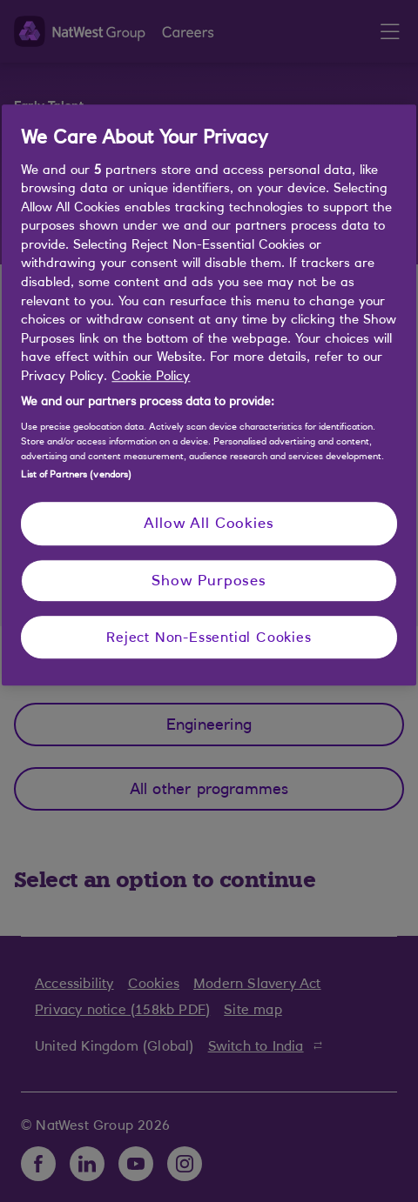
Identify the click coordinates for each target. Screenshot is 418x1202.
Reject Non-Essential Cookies (208, 636)
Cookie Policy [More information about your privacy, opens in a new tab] (150, 375)
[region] (208, 395)
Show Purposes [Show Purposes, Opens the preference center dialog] (209, 580)
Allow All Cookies (208, 522)
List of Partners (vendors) (76, 474)
